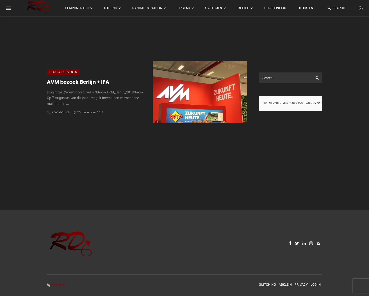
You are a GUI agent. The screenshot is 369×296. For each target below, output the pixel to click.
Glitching (267, 285)
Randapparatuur (147, 8)
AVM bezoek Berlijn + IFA (78, 82)
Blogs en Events (312, 8)
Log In (315, 285)
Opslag (183, 8)
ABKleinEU (59, 285)
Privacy (301, 285)
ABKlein (285, 285)
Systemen (213, 8)
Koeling (110, 8)
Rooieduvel (61, 112)
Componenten (77, 8)
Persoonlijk (275, 8)
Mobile (243, 8)
